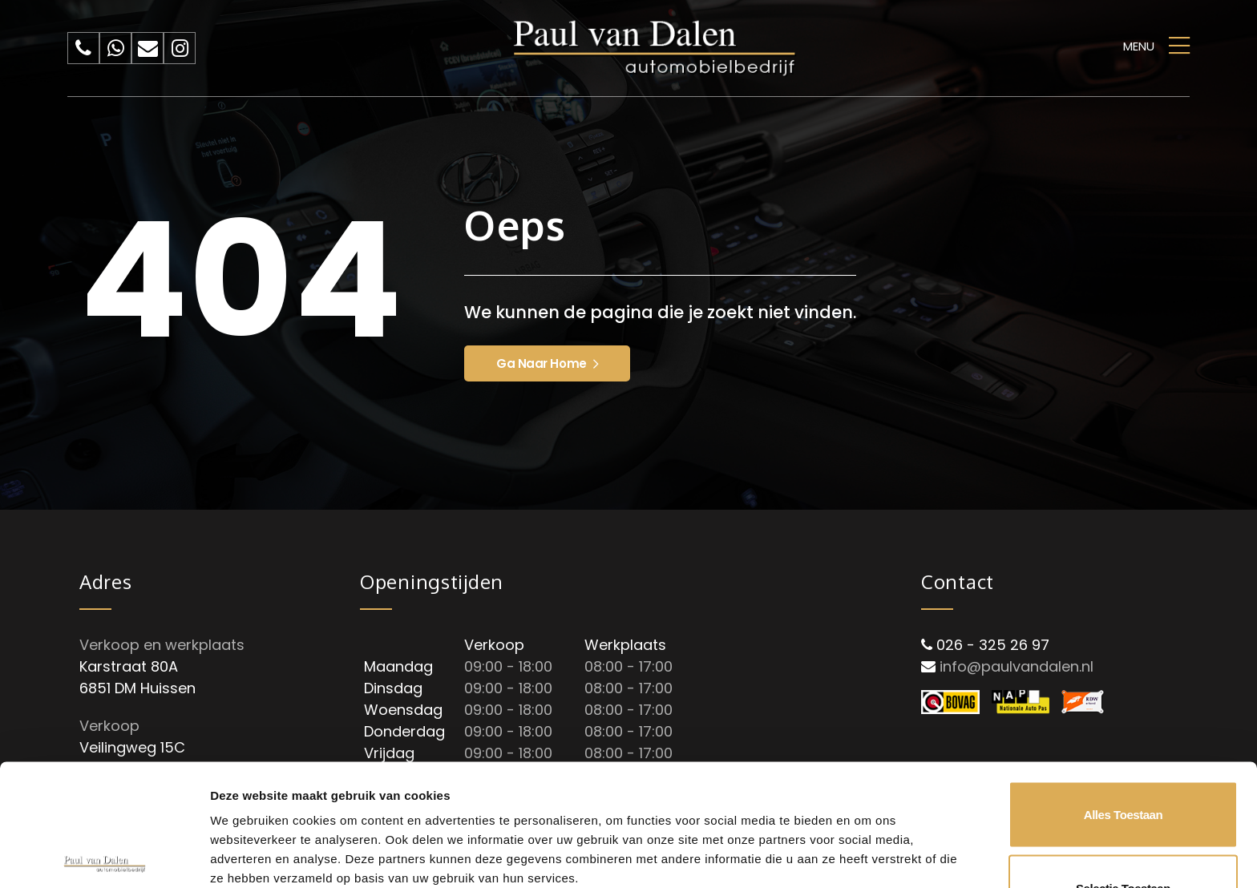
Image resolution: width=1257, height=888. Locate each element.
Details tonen (866, 803)
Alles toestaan (1123, 688)
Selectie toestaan (1123, 762)
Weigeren (1123, 835)
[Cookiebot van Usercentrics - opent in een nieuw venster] (104, 857)
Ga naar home (547, 363)
